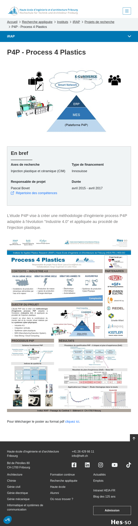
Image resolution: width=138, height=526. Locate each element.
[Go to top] (134, 438)
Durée (76, 181)
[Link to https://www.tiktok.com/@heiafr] (128, 465)
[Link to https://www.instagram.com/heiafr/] (100, 465)
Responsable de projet (28, 181)
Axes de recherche (25, 164)
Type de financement (88, 164)
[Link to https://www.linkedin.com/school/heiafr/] (87, 465)
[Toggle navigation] (127, 11)
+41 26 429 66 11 (83, 451)
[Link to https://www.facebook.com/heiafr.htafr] (74, 465)
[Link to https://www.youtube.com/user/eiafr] (115, 465)
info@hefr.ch (80, 455)
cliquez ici (72, 421)
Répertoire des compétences (34, 193)
